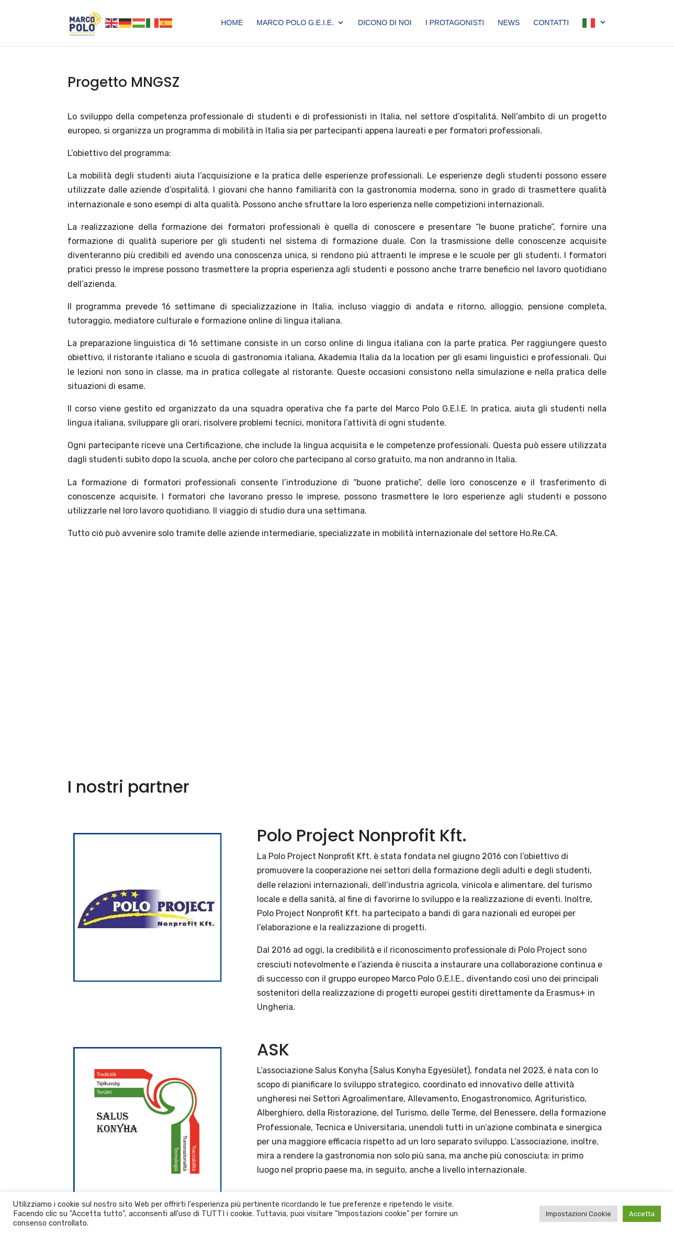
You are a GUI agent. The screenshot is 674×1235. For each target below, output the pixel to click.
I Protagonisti (455, 23)
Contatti (551, 23)
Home (232, 23)
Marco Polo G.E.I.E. (295, 23)
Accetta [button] (642, 1214)
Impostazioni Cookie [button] (578, 1214)
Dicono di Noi (385, 23)
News (509, 23)
